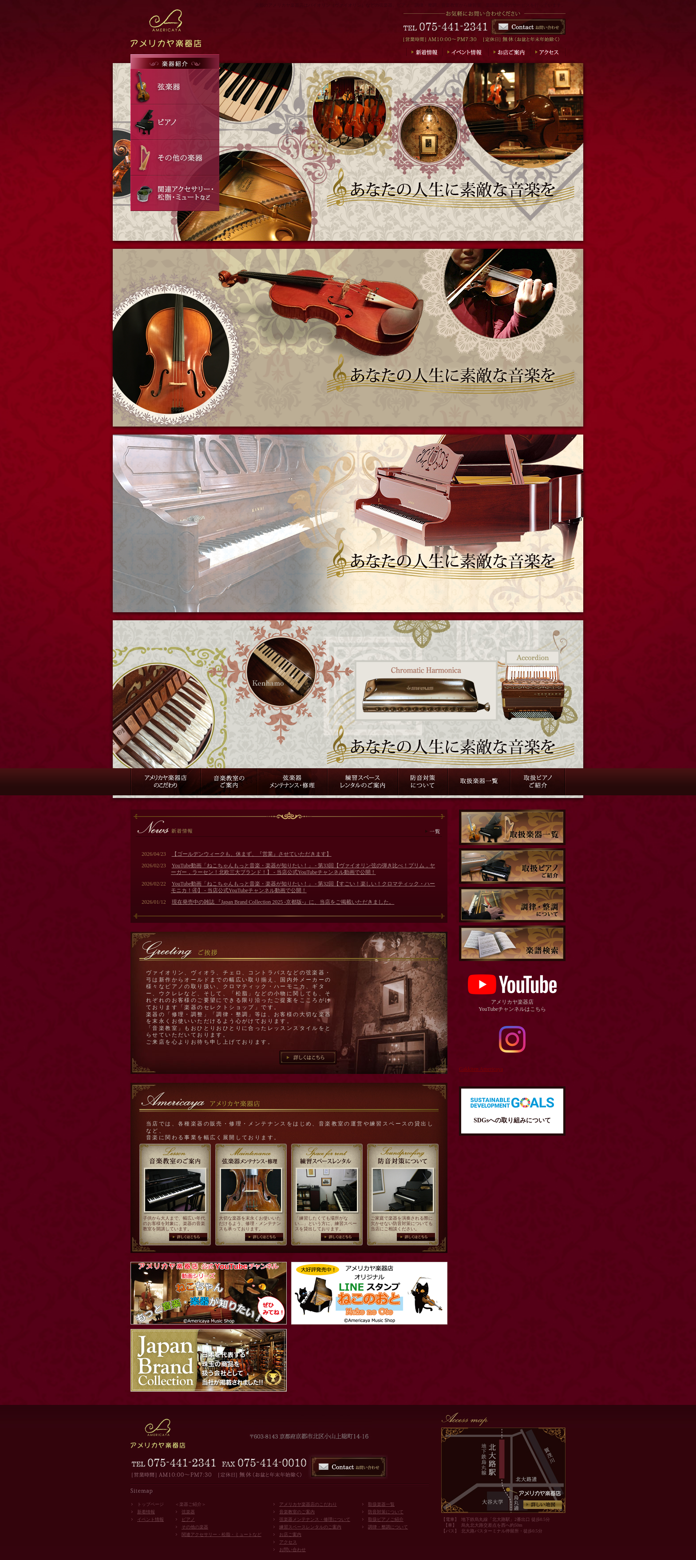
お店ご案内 (290, 1534)
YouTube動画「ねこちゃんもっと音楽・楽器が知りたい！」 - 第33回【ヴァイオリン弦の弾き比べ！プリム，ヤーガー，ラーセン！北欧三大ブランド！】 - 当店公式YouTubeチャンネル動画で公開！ (303, 869)
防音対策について (385, 1511)
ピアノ (188, 1519)
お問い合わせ (292, 1549)
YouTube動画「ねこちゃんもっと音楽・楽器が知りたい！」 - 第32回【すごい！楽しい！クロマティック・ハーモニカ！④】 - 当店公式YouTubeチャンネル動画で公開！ (303, 887)
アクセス (288, 1542)
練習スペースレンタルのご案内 (310, 1526)
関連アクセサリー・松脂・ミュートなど (221, 1534)
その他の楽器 (195, 1526)
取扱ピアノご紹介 (385, 1519)
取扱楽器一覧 (381, 1504)
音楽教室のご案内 (297, 1511)
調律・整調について (388, 1526)
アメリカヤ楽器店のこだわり (308, 1504)
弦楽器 (188, 1511)
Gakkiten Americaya (481, 1069)
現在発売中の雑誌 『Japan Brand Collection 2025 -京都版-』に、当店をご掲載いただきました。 (283, 902)
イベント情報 (150, 1519)
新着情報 (146, 1511)
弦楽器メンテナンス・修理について (314, 1519)
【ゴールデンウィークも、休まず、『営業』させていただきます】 (252, 854)
